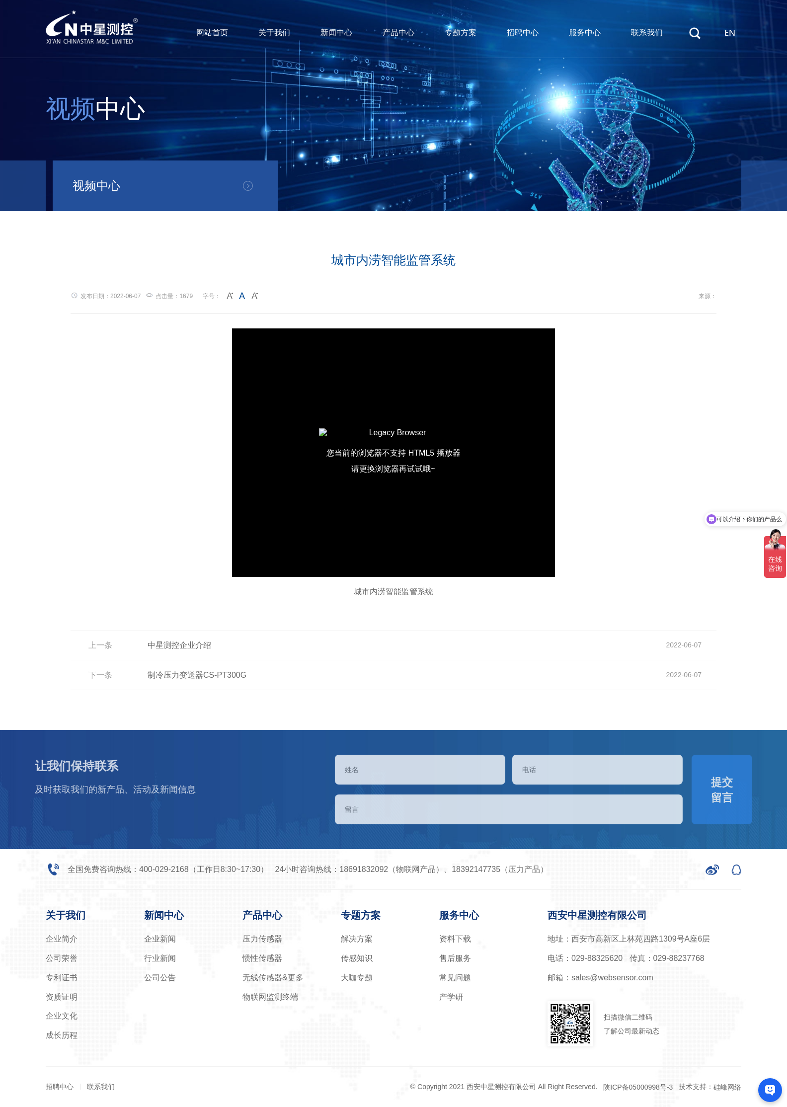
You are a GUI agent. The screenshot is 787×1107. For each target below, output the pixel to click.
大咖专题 (357, 977)
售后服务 (455, 958)
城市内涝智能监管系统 (393, 591)
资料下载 (455, 939)
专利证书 (62, 977)
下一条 (100, 675)
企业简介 (62, 939)
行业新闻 (160, 958)
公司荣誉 (62, 958)
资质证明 (62, 997)
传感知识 (357, 958)
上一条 (100, 645)
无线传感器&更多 (273, 977)
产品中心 (398, 32)
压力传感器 (262, 939)
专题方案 (460, 32)
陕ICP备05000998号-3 (638, 1087)
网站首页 (212, 32)
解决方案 (357, 939)
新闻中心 (336, 32)
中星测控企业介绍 (179, 645)
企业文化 (62, 1016)
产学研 (451, 997)
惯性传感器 (262, 958)
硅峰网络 (727, 1087)
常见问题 (455, 977)
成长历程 (62, 1035)
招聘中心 (523, 32)
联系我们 (647, 32)
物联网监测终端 (270, 997)
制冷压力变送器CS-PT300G (197, 675)
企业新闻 (160, 939)
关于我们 (274, 32)
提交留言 (747, 790)
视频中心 (96, 185)
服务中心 (585, 32)
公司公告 (160, 977)
